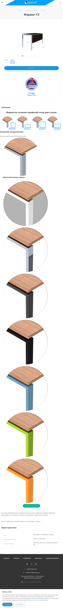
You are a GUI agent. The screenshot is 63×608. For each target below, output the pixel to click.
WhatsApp (36, 564)
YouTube (31, 564)
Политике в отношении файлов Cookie (38, 600)
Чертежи (17, 558)
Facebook (27, 564)
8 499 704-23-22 (32, 569)
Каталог (7, 558)
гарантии (31, 94)
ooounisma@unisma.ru (33, 572)
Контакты (38, 558)
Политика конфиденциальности (33, 581)
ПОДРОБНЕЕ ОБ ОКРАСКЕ (31, 506)
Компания (27, 558)
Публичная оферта (52, 558)
